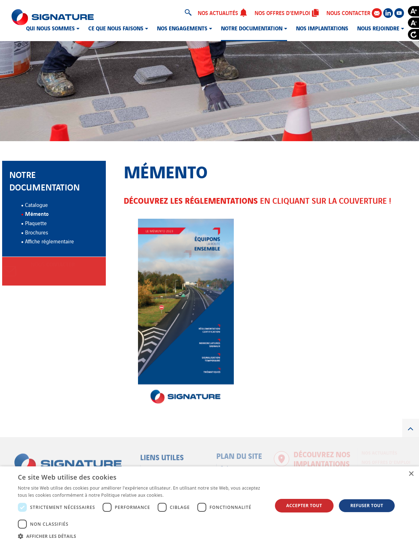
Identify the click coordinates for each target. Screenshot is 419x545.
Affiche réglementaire (49, 241)
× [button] (411, 474)
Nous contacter (353, 12)
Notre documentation (251, 28)
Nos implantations (322, 28)
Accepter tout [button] (304, 505)
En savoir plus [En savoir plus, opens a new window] (179, 495)
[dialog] (209, 505)
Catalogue (36, 204)
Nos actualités (222, 12)
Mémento (37, 213)
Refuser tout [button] (366, 505)
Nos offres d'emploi (287, 12)
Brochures (36, 232)
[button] (141, 536)
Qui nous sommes (50, 28)
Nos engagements (182, 28)
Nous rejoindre (378, 28)
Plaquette (36, 223)
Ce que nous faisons (115, 28)
